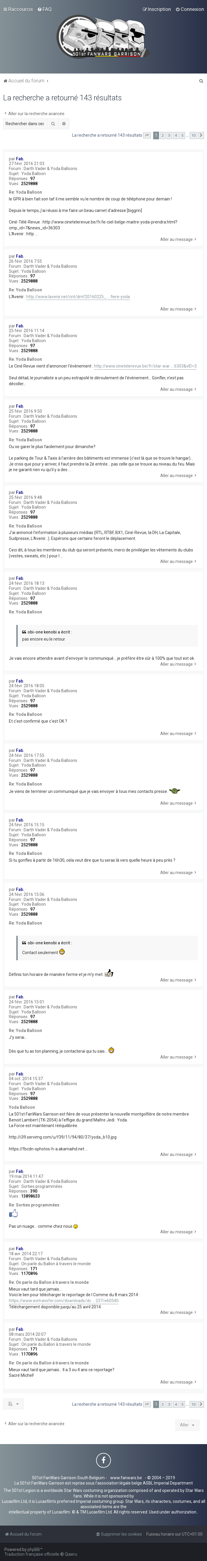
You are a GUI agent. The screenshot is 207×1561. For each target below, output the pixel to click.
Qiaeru (71, 1554)
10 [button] (193, 135)
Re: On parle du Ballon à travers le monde (49, 1282)
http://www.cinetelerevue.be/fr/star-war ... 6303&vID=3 (145, 366)
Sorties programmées (41, 1186)
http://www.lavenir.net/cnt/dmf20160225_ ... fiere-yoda (78, 296)
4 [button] (176, 135)
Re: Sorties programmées (34, 1205)
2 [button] (163, 135)
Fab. (20, 158)
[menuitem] (44, 9)
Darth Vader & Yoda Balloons (50, 168)
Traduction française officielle (31, 1554)
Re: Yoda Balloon (25, 192)
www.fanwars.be (126, 1477)
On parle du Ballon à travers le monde (56, 1263)
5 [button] (182, 135)
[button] (147, 135)
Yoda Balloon (33, 173)
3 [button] (169, 135)
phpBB (34, 1549)
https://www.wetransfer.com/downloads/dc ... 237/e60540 (64, 1300)
